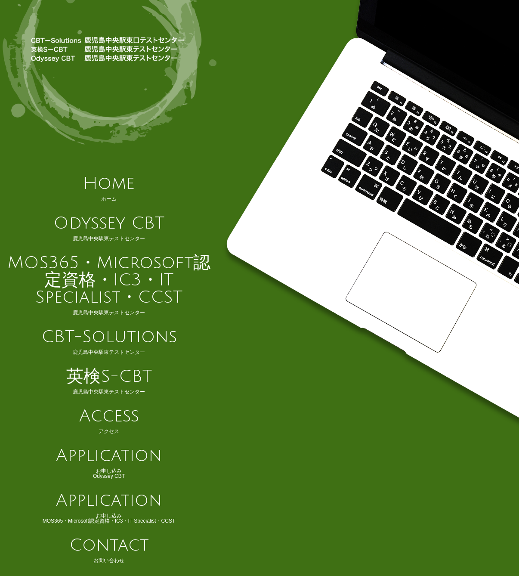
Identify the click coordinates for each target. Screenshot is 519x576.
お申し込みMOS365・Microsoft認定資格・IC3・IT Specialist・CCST (108, 507)
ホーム (108, 188)
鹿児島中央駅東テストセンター (108, 227)
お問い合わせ (108, 549)
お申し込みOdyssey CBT (108, 463)
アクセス (108, 420)
